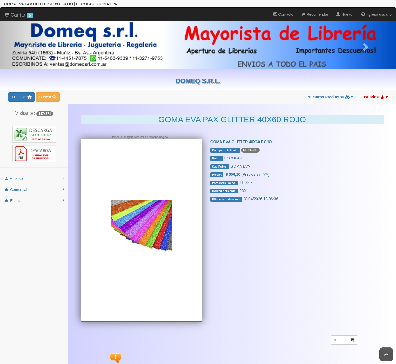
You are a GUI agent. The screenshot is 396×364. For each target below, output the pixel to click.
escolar (34, 200)
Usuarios (375, 97)
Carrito (18, 15)
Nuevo (344, 14)
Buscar (47, 97)
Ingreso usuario (376, 14)
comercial (34, 189)
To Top (386, 354)
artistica (34, 178)
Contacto (283, 14)
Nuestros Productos (330, 97)
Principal (21, 97)
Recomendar (315, 14)
